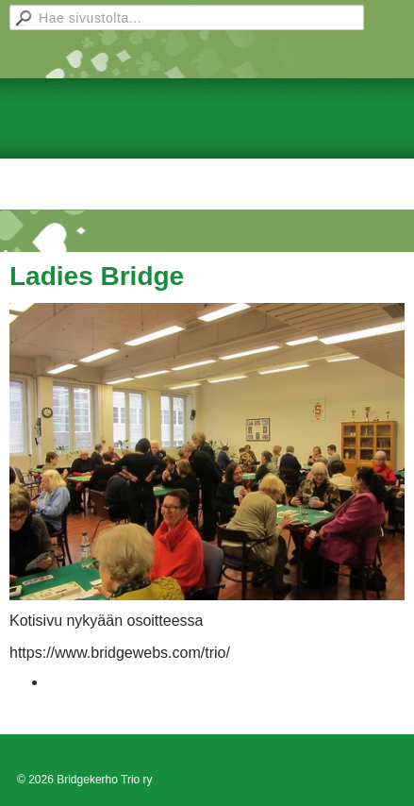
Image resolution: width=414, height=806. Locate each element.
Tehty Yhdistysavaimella (77, 760)
